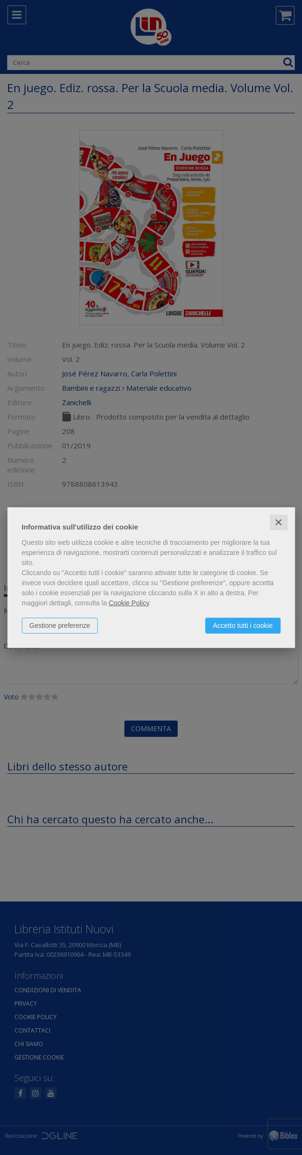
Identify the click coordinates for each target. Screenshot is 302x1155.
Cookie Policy (129, 602)
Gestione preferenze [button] (59, 625)
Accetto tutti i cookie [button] (243, 625)
